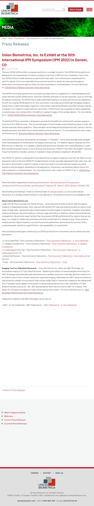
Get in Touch (75, 9)
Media (10, 38)
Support (47, 473)
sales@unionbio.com (59, 191)
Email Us (59, 473)
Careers (34, 473)
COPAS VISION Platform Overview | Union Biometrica (30, 115)
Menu (89, 9)
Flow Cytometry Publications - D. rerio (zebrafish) (67, 240)
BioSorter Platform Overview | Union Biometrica (39, 133)
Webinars (8, 416)
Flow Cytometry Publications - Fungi (51, 262)
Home (4, 38)
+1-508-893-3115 (48, 501)
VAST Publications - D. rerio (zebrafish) (60, 305)
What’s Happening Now (14, 412)
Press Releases (20, 38)
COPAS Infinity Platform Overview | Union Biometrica (27, 87)
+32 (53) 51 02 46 (70, 501)
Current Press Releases (15, 420)
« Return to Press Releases (13, 390)
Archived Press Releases (15, 423)
